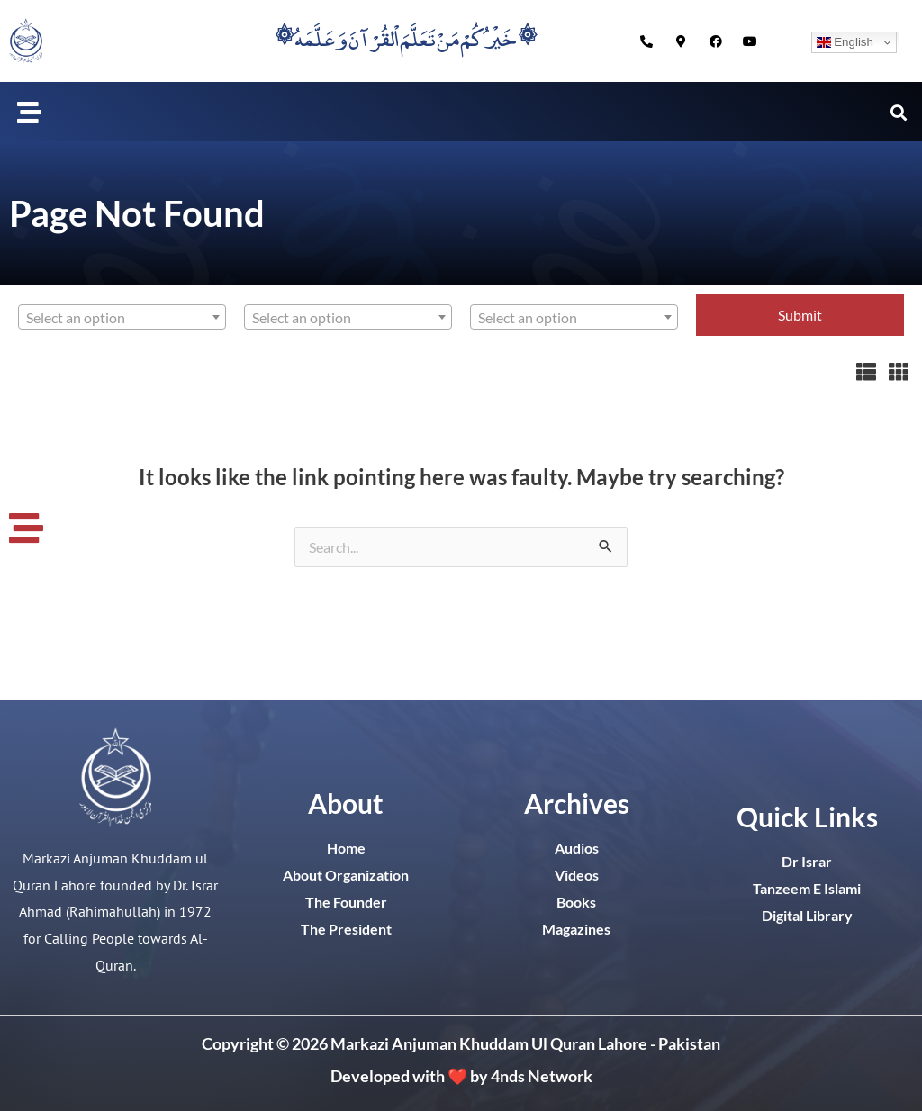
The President (346, 928)
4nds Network (541, 1076)
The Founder (346, 901)
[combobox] (122, 317)
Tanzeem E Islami (807, 888)
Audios (577, 847)
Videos (577, 874)
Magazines (576, 928)
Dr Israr (807, 861)
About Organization (346, 874)
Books (576, 901)
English (845, 42)
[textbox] (122, 317)
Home (346, 847)
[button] (29, 111)
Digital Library (807, 915)
